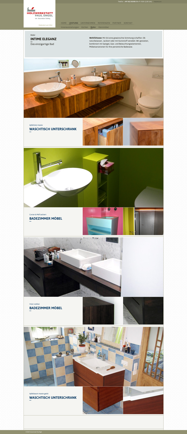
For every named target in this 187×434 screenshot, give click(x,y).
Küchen (84, 27)
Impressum (157, 2)
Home (64, 23)
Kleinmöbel (104, 27)
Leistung (73, 23)
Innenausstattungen (70, 27)
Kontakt (128, 23)
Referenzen (104, 23)
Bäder (93, 27)
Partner (117, 23)
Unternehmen (88, 23)
